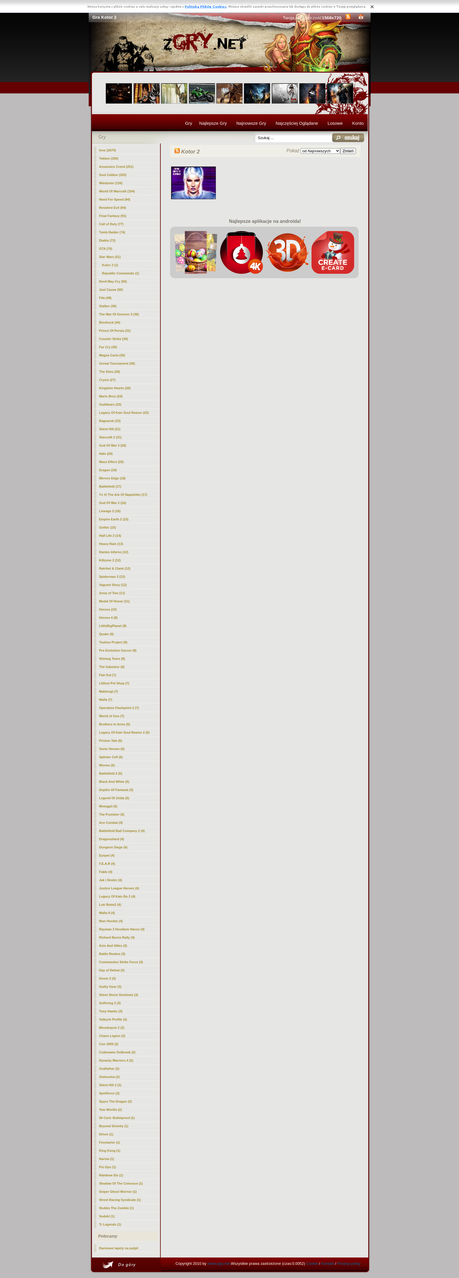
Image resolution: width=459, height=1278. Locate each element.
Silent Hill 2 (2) (110, 1085)
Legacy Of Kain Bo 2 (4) (117, 896)
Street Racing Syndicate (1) (120, 1200)
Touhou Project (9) (113, 642)
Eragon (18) (108, 470)
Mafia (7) (105, 699)
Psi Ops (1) (107, 1167)
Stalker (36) (108, 306)
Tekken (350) (109, 158)
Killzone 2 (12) (110, 560)
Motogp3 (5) (108, 806)
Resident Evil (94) (112, 207)
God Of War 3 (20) (112, 445)
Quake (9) (106, 634)
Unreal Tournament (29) (117, 363)
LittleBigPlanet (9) (113, 626)
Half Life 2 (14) (110, 535)
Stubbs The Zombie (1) (116, 1208)
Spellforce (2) (109, 1093)
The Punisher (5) (111, 814)
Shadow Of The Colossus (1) (121, 1183)
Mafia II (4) (107, 913)
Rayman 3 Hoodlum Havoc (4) (122, 929)
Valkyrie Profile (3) (113, 1019)
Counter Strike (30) (113, 339)
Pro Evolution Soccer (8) (118, 650)
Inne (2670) (107, 150)
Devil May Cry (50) (113, 281)
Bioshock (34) (109, 322)
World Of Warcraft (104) (117, 191)
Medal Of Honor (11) (114, 601)
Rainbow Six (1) (111, 1175)
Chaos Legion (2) (112, 1036)
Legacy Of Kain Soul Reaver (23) (124, 412)
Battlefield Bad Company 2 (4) (122, 831)
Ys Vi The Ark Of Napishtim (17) (123, 494)
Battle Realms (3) (112, 954)
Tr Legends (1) (110, 1224)
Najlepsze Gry (213, 123)
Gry (188, 123)
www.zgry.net (219, 1263)
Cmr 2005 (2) (109, 1044)
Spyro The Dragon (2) (115, 1101)
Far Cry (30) (108, 347)
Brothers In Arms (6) (114, 724)
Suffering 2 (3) (110, 1003)
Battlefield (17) (110, 486)
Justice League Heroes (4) (119, 888)
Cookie (312, 1263)
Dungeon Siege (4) (113, 847)
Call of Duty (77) (111, 224)
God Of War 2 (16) (112, 503)
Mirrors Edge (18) (112, 478)
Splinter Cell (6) (111, 757)
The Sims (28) (109, 371)
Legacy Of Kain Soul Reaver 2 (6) (124, 732)
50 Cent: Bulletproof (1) (117, 1118)
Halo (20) (106, 453)
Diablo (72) (107, 240)
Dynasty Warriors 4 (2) (116, 1060)
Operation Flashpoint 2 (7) (119, 708)
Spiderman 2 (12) (112, 576)
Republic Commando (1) (120, 273)
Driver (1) (106, 1134)
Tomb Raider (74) (112, 232)
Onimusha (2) (109, 1077)
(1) (110, 265)
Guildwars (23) (110, 404)
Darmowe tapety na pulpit (118, 1248)
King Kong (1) (109, 1150)
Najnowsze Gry (251, 123)
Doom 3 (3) (107, 978)
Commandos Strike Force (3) (121, 962)
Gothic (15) (107, 527)
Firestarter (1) (109, 1142)
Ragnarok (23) (110, 421)
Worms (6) (107, 765)
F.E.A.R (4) (107, 863)
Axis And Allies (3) (113, 945)
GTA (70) (105, 248)
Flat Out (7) (107, 675)
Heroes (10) (108, 609)
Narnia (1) (106, 1159)
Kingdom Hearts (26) (115, 388)
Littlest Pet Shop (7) (114, 683)
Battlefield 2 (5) (110, 773)
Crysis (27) (107, 380)
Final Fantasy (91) (112, 216)
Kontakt (327, 1263)
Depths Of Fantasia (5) (116, 790)
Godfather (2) (109, 1068)
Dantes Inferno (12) (114, 552)
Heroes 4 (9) (108, 617)
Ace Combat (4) (111, 822)
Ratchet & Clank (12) (115, 568)
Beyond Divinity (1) (114, 1126)
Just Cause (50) (111, 289)
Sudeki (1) (107, 1216)
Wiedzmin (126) (111, 183)
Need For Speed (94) (114, 199)
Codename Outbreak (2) (117, 1052)
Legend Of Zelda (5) (114, 798)
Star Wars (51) (110, 257)
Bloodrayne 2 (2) (111, 1027)
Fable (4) (105, 872)
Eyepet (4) (107, 855)
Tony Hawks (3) (111, 1011)
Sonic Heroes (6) (112, 749)
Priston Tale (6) (110, 740)
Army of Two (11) (112, 593)
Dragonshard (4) (111, 839)
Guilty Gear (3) (110, 986)
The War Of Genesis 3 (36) (119, 314)
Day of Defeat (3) (112, 970)
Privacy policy (348, 1263)
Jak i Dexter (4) (110, 880)
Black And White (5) (114, 781)
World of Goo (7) (111, 716)
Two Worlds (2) (110, 1109)
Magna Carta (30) (112, 355)
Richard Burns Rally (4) (117, 937)
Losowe (335, 123)
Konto (358, 123)
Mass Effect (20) (111, 462)
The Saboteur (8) (112, 667)
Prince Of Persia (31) (115, 330)
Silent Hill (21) (110, 429)
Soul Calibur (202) (113, 175)
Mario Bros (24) (111, 396)
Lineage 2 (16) (110, 511)
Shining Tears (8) (112, 658)
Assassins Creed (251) (116, 166)
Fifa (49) (105, 298)
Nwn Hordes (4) (111, 921)
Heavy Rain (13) (111, 544)
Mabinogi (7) (108, 691)
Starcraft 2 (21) (110, 437)
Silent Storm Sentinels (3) (118, 995)
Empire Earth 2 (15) (114, 519)
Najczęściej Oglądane (296, 123)
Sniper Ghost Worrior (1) (118, 1191)
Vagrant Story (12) (113, 585)
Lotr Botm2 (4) (110, 904)
